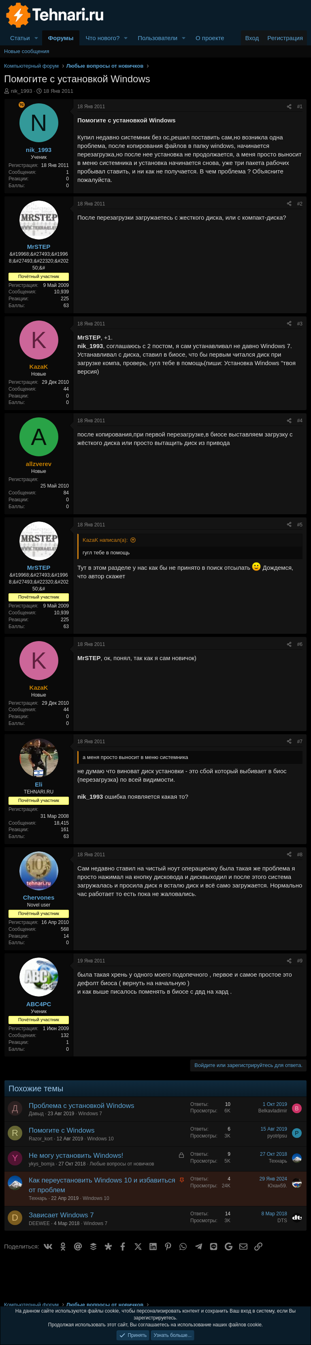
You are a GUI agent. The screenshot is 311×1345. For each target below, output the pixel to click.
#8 (299, 854)
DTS (282, 1220)
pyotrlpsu (277, 1136)
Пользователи (157, 37)
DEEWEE (39, 1223)
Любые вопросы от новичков (121, 1164)
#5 (299, 525)
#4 (299, 420)
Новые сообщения (26, 51)
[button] (36, 37)
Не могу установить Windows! (76, 1155)
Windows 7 (90, 1113)
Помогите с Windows (61, 1130)
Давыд (36, 1113)
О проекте (210, 37)
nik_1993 (21, 91)
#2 (299, 204)
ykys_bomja (41, 1164)
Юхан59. (277, 1186)
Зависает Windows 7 (61, 1215)
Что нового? (102, 37)
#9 (299, 961)
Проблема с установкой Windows (81, 1106)
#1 (299, 106)
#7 (299, 741)
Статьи (20, 37)
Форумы (61, 37)
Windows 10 (100, 1139)
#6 (299, 644)
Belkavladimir (272, 1111)
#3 (299, 324)
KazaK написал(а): (105, 540)
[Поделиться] (289, 106)
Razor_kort (41, 1139)
